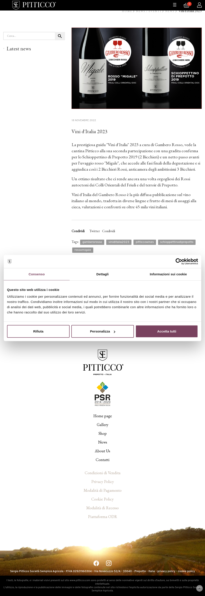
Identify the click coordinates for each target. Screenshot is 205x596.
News (102, 442)
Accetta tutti (166, 331)
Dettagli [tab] (102, 274)
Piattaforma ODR (102, 516)
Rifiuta (38, 331)
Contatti (103, 459)
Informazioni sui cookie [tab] (168, 274)
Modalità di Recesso (102, 507)
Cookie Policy (102, 499)
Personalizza (102, 331)
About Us (102, 450)
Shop (102, 433)
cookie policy (186, 571)
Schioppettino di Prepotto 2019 (109, 157)
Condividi (108, 231)
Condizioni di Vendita (102, 472)
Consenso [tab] (37, 274)
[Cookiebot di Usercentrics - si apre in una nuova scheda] (179, 261)
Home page (102, 415)
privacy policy (166, 571)
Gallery (102, 424)
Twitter (94, 231)
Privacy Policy (102, 481)
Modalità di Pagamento (103, 490)
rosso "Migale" (107, 163)
